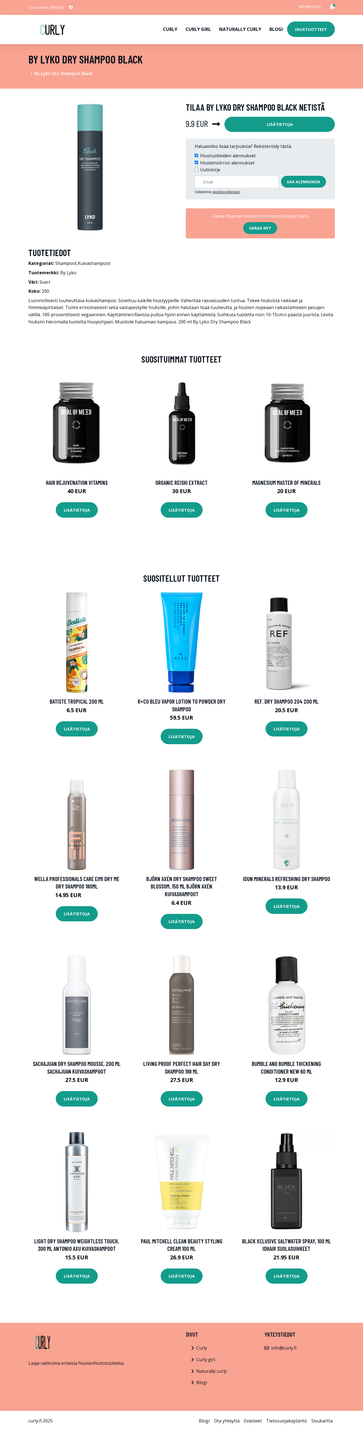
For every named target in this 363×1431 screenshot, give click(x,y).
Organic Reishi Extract (181, 482)
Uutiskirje (210, 170)
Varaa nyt (260, 228)
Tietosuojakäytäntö (286, 1421)
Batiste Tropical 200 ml (77, 701)
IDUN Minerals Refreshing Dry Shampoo (286, 878)
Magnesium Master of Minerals (286, 482)
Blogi (276, 29)
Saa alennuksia (303, 181)
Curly (170, 29)
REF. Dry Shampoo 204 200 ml (287, 701)
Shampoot (66, 263)
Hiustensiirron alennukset (227, 163)
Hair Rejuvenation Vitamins (77, 482)
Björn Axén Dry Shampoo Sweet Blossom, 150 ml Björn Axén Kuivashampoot (181, 886)
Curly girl (198, 29)
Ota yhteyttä (227, 1421)
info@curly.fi (310, 6)
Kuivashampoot (94, 263)
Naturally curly (240, 29)
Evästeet (253, 1421)
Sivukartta (322, 1421)
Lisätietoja (280, 124)
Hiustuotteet (311, 29)
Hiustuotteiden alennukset (228, 156)
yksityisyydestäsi (226, 191)
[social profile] (71, 7)
